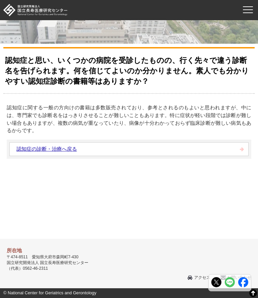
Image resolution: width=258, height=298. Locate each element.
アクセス (202, 277)
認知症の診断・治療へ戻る (46, 149)
